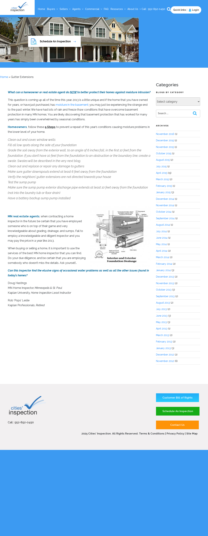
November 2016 (165, 134)
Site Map (192, 433)
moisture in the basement (72, 104)
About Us (134, 9)
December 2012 (165, 354)
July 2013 (161, 309)
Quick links (179, 10)
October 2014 (163, 211)
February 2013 (164, 341)
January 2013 (163, 348)
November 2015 (165, 147)
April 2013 (161, 328)
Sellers (65, 9)
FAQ (106, 9)
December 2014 (165, 199)
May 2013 (161, 322)
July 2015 (161, 166)
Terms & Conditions (151, 433)
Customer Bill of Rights (177, 397)
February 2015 (164, 186)
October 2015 (163, 153)
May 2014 (161, 244)
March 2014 (162, 257)
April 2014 (161, 250)
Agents (78, 9)
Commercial (93, 9)
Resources (118, 9)
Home (41, 9)
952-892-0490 (157, 9)
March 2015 (162, 179)
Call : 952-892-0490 (21, 422)
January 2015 (163, 192)
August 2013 (163, 302)
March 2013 (162, 335)
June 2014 (161, 237)
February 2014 (164, 263)
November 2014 (165, 205)
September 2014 (165, 218)
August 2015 (163, 159)
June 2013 (161, 315)
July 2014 (161, 231)
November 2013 (165, 283)
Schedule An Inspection (177, 411)
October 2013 (163, 289)
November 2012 (165, 361)
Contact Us (177, 424)
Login (193, 10)
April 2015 (161, 172)
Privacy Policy (176, 433)
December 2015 (165, 140)
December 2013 (165, 276)
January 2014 (163, 270)
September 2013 (165, 296)
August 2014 (163, 224)
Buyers (52, 9)
